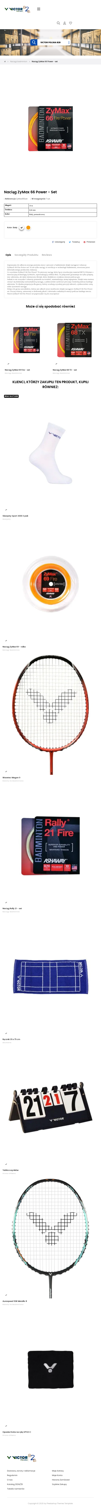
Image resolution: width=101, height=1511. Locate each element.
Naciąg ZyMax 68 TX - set (65, 370)
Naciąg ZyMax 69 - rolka (14, 647)
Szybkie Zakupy (59, 1484)
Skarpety (7, 519)
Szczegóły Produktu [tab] (26, 255)
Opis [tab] (8, 255)
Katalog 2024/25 (15, 1484)
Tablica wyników (11, 1170)
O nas (10, 1480)
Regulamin (12, 1475)
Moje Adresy (58, 1471)
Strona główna (9, 1173)
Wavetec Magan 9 (11, 778)
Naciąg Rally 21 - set (12, 909)
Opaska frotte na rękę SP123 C (17, 1432)
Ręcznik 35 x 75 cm (11, 1039)
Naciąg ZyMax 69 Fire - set (17, 370)
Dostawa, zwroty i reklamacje (21, 1471)
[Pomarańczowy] (28, 227)
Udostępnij (60, 242)
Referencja (10, 199)
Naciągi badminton (13, 373)
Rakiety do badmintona (13, 781)
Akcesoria (7, 1042)
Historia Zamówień (61, 1480)
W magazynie (38, 199)
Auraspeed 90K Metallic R (15, 1301)
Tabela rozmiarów (15, 1489)
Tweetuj (76, 242)
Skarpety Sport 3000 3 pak (15, 516)
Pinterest (91, 242)
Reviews (47, 255)
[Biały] (21, 227)
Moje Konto (57, 1475)
